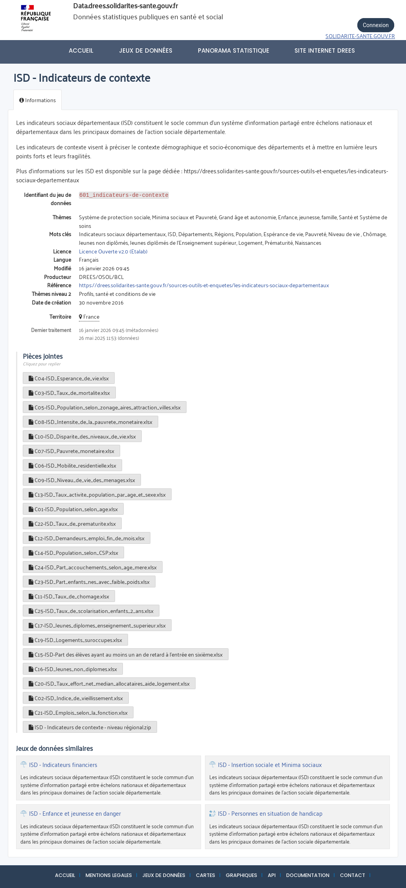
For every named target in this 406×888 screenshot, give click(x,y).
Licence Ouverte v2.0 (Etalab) (113, 251)
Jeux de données (145, 50)
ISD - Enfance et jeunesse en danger (75, 813)
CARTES (205, 875)
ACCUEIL (65, 875)
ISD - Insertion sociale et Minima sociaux (270, 764)
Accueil (81, 50)
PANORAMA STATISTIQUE (233, 50)
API (272, 875)
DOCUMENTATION (307, 875)
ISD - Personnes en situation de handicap (270, 813)
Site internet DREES (324, 50)
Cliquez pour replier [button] (41, 363)
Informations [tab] (37, 100)
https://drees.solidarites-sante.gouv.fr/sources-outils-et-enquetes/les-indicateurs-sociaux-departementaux (204, 285)
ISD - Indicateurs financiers (63, 764)
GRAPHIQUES (241, 875)
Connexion (376, 25)
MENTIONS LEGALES (109, 875)
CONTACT (352, 875)
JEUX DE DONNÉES (164, 875)
